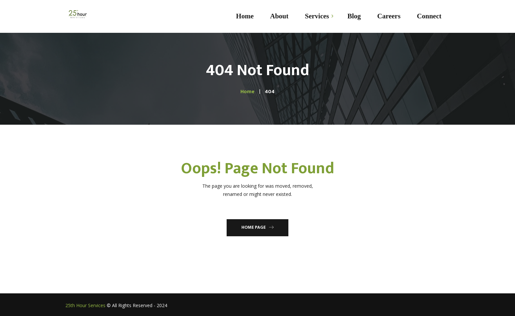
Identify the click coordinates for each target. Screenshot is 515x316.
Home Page (257, 227)
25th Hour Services (85, 305)
